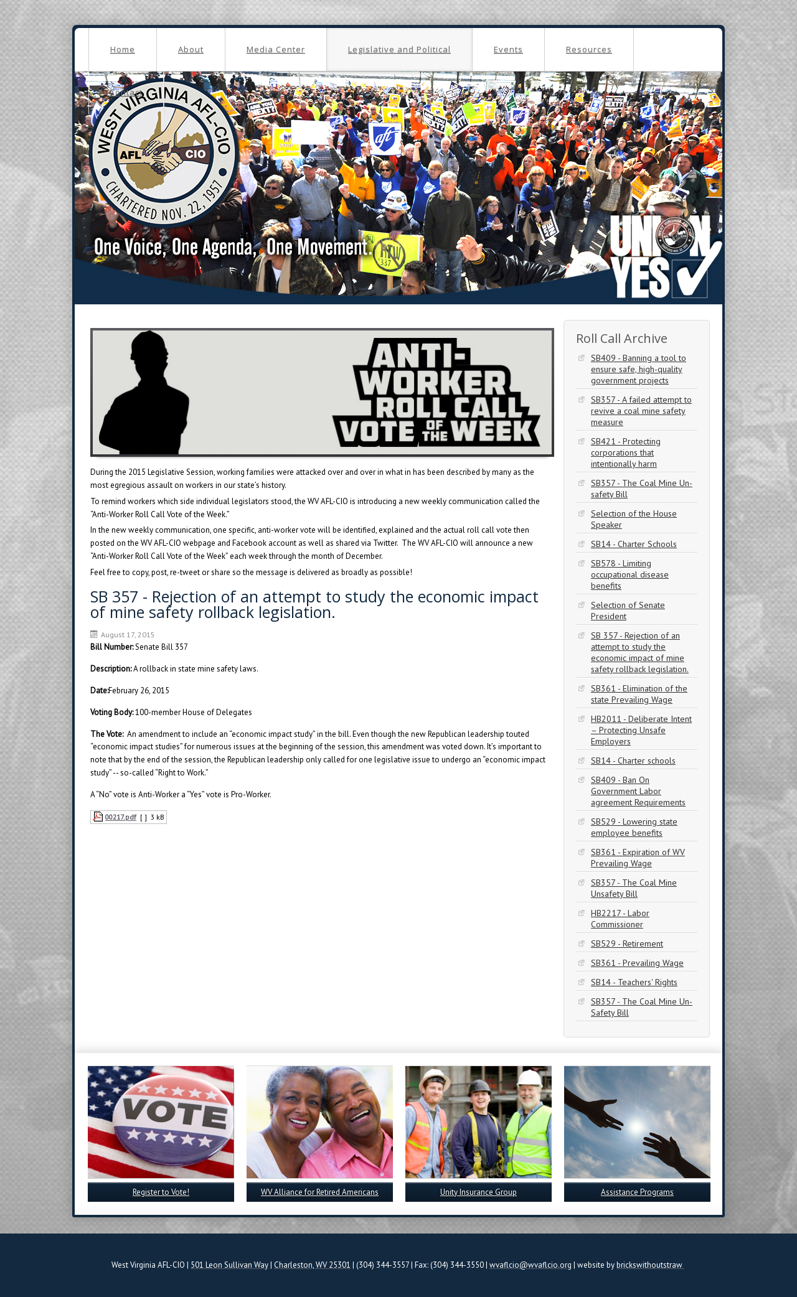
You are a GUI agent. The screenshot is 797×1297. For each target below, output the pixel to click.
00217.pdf (120, 817)
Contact (126, 92)
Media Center (276, 49)
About (191, 49)
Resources (589, 49)
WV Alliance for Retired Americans (320, 1192)
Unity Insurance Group (478, 1192)
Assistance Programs (637, 1192)
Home (122, 49)
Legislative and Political (399, 49)
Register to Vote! (161, 1192)
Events (508, 49)
